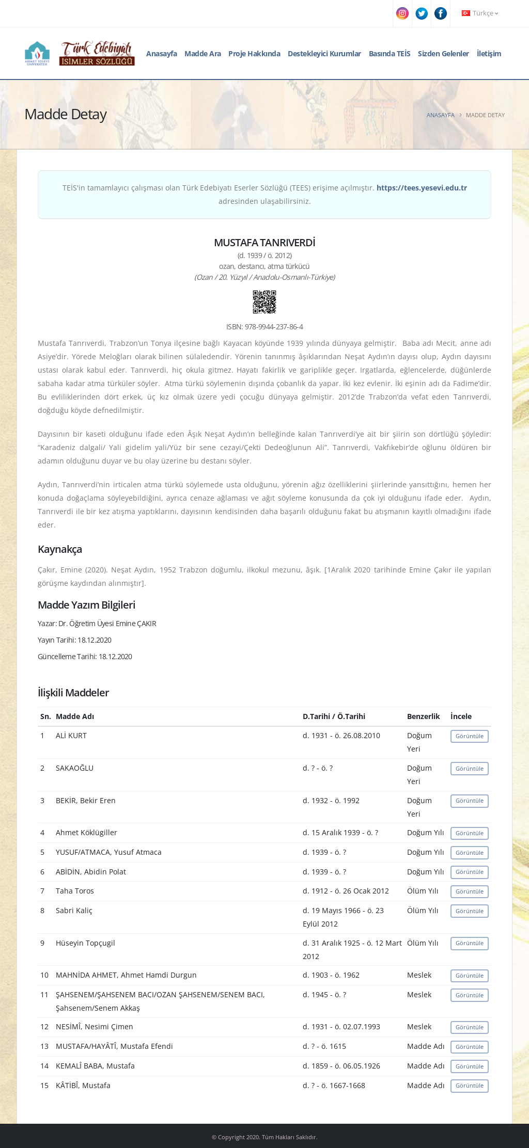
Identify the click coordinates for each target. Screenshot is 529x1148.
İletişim (489, 53)
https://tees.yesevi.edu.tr (422, 188)
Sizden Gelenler (443, 53)
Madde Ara (202, 53)
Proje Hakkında (254, 53)
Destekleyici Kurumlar (324, 53)
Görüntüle (470, 736)
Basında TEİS (390, 53)
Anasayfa (161, 53)
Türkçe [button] (480, 13)
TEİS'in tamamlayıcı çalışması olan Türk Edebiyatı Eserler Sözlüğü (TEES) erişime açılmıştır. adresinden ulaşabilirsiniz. (265, 194)
